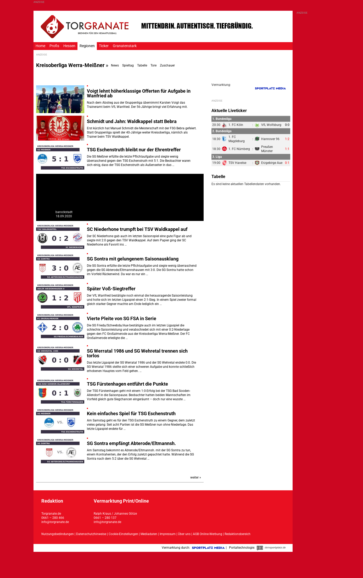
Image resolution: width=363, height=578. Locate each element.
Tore (153, 65)
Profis (54, 46)
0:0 (287, 125)
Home (40, 46)
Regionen (87, 46)
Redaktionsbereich (237, 534)
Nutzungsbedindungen (57, 534)
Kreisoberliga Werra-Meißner (70, 65)
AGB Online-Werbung (207, 534)
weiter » (195, 477)
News (115, 65)
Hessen (69, 46)
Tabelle (142, 65)
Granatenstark (125, 46)
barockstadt (63, 212)
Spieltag (128, 65)
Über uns (184, 534)
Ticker (104, 46)
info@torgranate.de (55, 522)
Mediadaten (149, 534)
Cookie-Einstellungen (123, 534)
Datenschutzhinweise (91, 534)
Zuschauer (167, 65)
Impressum (168, 534)
